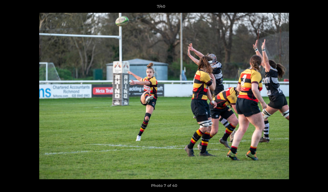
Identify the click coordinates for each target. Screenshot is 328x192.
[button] (305, 7)
